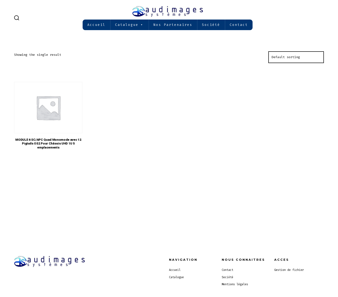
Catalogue (129, 25)
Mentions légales (235, 284)
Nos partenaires (172, 25)
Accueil (96, 25)
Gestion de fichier (289, 270)
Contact (239, 25)
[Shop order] (296, 57)
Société (211, 25)
